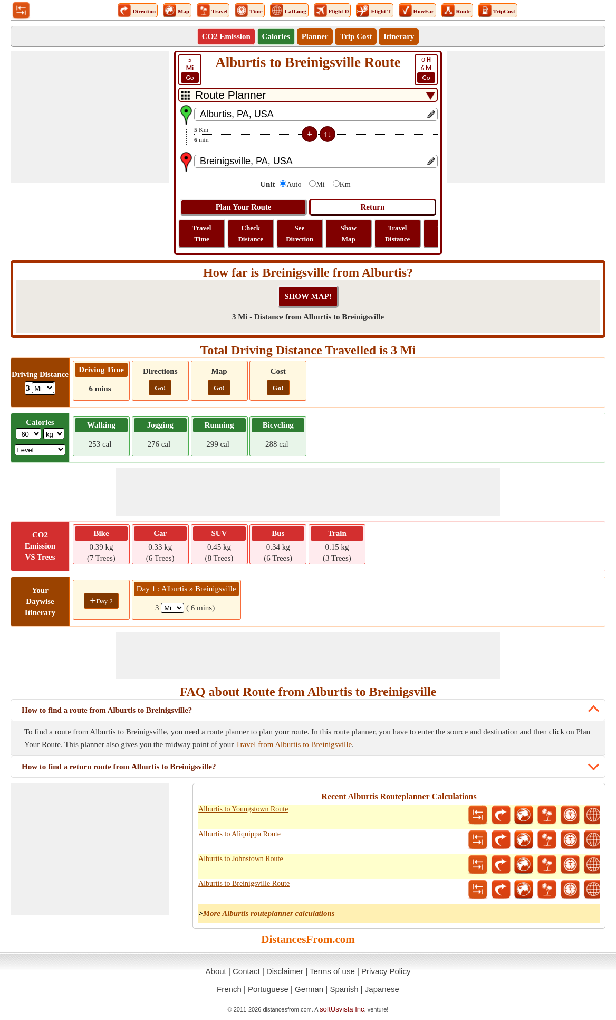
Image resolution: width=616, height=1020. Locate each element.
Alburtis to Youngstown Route (243, 809)
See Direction (299, 233)
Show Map (349, 233)
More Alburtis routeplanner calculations (269, 913)
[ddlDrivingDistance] (43, 387)
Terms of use (332, 971)
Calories (276, 36)
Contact (246, 971)
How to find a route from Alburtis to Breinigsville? (107, 710)
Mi (320, 184)
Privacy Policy (385, 971)
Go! (160, 388)
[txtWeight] (28, 433)
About (216, 971)
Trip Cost (356, 36)
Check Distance (250, 233)
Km (345, 184)
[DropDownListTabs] (308, 95)
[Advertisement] (90, 117)
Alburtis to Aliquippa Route (239, 834)
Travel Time (201, 233)
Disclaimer (284, 971)
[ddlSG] (40, 449)
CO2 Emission (226, 36)
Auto (293, 184)
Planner (315, 36)
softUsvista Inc (342, 1009)
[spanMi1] (172, 608)
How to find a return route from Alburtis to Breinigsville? (119, 766)
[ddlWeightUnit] (53, 433)
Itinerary (398, 36)
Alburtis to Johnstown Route (240, 859)
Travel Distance (397, 233)
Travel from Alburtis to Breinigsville (294, 744)
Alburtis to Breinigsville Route (244, 883)
